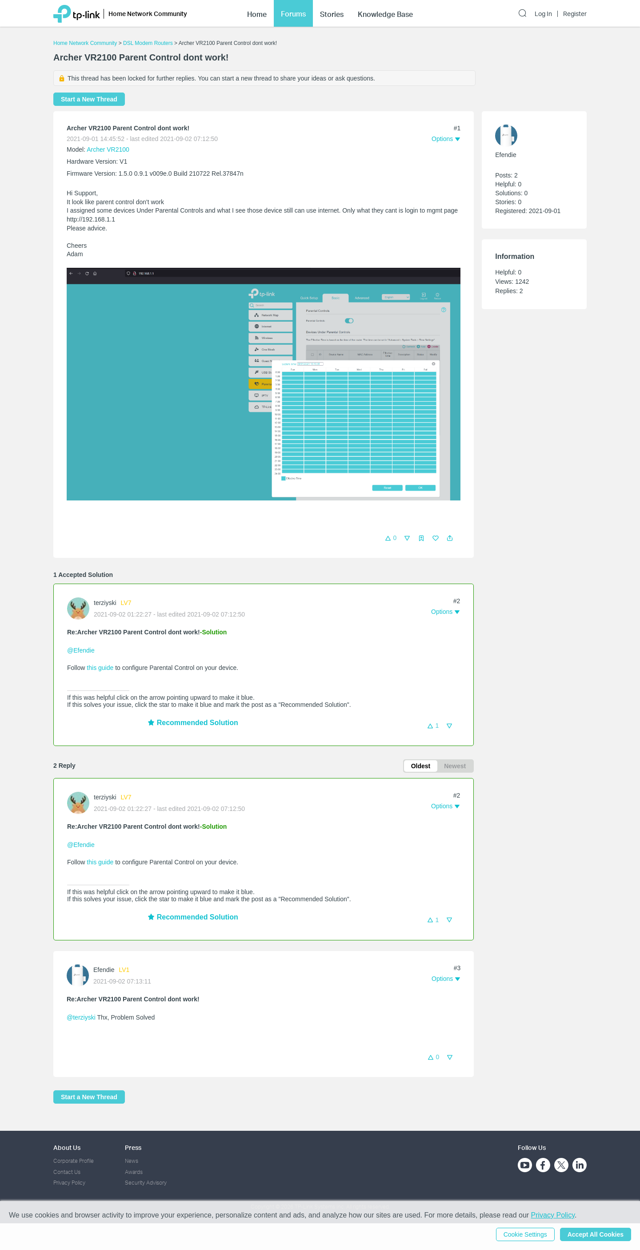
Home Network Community (85, 43)
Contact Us (66, 1172)
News (131, 1160)
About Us (66, 1147)
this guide (100, 667)
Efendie (103, 969)
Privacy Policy (69, 1182)
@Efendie (81, 650)
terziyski (105, 602)
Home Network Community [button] (147, 13)
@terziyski (81, 1017)
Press (133, 1147)
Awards (134, 1172)
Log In (543, 14)
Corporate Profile (73, 1160)
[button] (449, 538)
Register (575, 14)
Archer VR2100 (108, 149)
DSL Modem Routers (148, 43)
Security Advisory (146, 1182)
